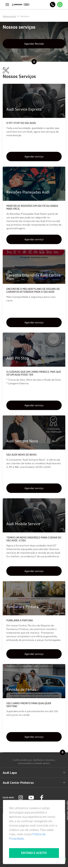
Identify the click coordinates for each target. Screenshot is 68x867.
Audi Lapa (34, 773)
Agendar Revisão (34, 43)
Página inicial (9, 16)
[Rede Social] (20, 797)
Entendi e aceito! (34, 853)
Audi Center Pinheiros (34, 782)
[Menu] (7, 4)
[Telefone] (52, 4)
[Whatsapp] (60, 4)
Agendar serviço (34, 156)
